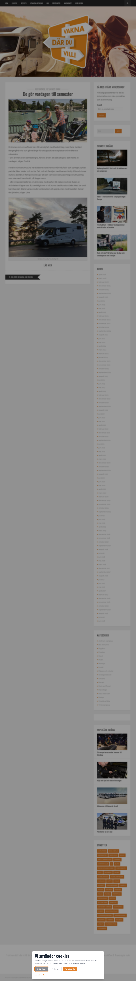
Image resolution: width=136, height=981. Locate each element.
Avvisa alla (55, 969)
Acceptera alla (70, 969)
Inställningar (41, 969)
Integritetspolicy (40, 975)
